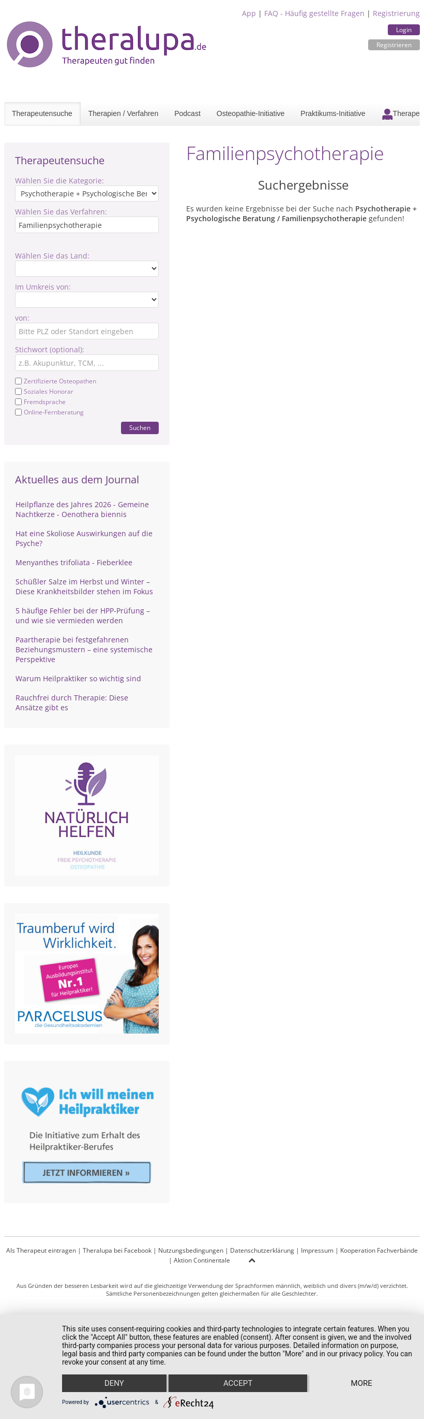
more (361, 1383)
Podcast (187, 113)
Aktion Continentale (202, 1260)
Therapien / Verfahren (123, 113)
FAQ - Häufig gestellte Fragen (314, 13)
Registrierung (396, 13)
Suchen (139, 427)
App (249, 13)
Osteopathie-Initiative (251, 113)
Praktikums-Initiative (332, 113)
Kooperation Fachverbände (379, 1250)
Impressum (317, 1250)
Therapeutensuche (42, 113)
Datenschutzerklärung (262, 1250)
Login (404, 29)
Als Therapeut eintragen (41, 1250)
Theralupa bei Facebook (117, 1250)
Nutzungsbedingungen (190, 1250)
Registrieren (394, 44)
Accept (237, 1383)
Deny (114, 1383)
